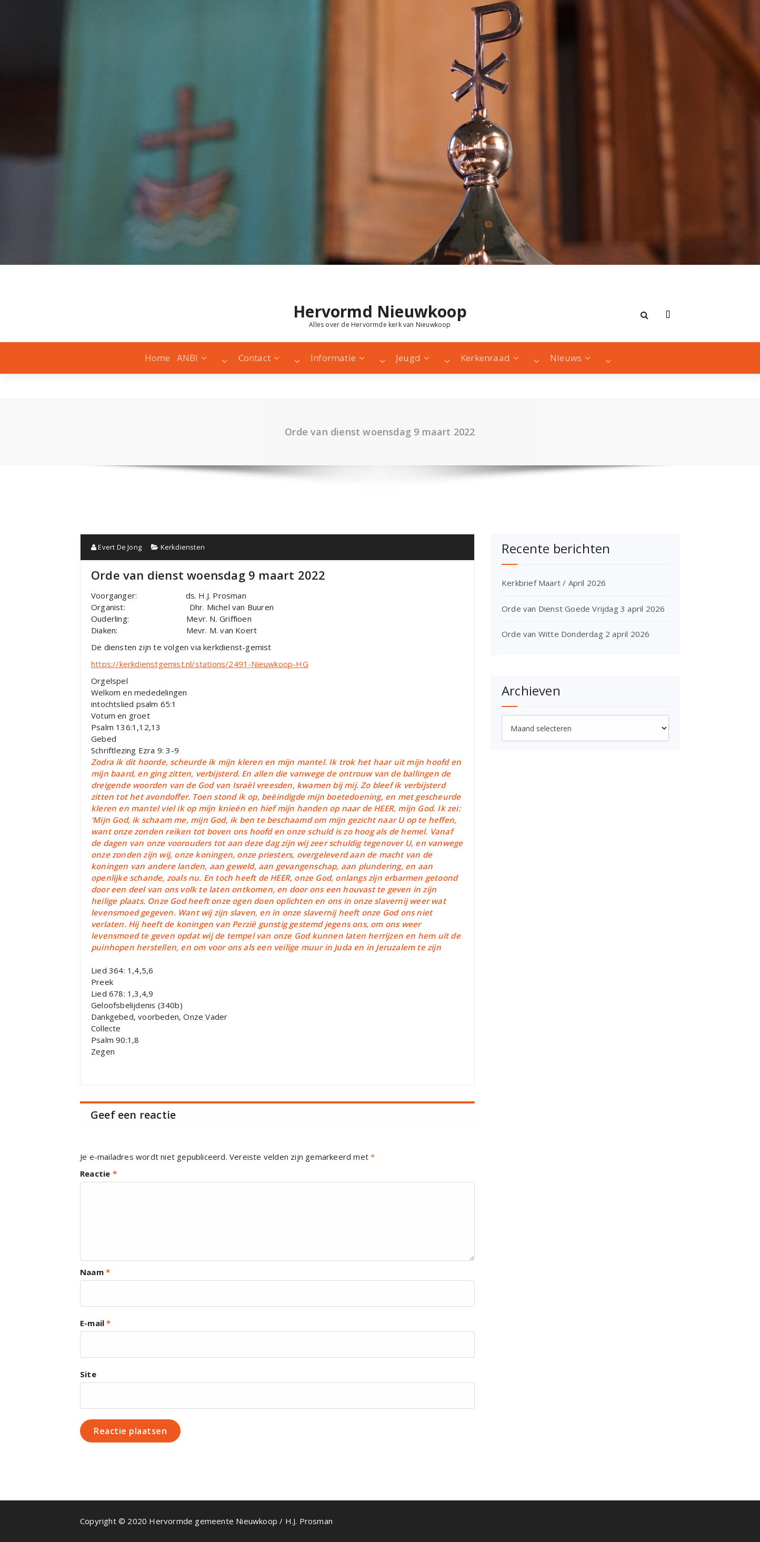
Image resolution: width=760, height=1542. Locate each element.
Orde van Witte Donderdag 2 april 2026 (575, 634)
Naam (95, 1272)
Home (158, 358)
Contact (254, 358)
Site (88, 1374)
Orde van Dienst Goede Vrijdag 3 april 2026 (583, 608)
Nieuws (566, 358)
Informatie (333, 358)
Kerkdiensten (183, 547)
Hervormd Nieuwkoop (380, 311)
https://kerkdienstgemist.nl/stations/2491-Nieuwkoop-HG (199, 664)
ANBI (187, 358)
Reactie (98, 1173)
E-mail (95, 1323)
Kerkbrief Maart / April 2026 (554, 583)
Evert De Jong (116, 547)
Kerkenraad (485, 358)
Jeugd (408, 358)
